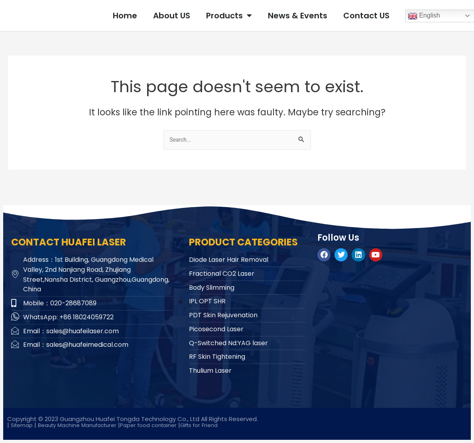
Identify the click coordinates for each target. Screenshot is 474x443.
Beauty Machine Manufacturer (86, 425)
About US (171, 15)
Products (229, 16)
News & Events (297, 15)
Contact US (366, 15)
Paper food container (167, 425)
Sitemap (23, 425)
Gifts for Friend (223, 425)
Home (125, 15)
